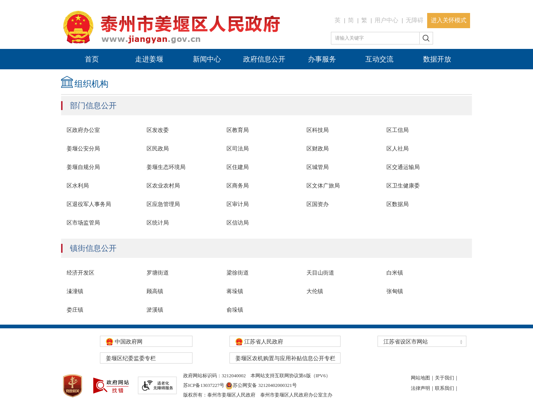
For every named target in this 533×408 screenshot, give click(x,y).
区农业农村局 (163, 186)
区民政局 (158, 149)
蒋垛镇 (235, 291)
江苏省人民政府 (259, 342)
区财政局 (317, 149)
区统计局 (158, 223)
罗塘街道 (158, 273)
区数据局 (397, 204)
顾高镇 (155, 291)
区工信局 (397, 130)
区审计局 (238, 204)
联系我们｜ (447, 388)
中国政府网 (124, 342)
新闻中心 (207, 59)
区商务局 (238, 186)
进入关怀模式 (448, 20)
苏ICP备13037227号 (203, 385)
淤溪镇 (155, 310)
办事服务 (322, 59)
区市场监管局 (83, 223)
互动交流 (379, 59)
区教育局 (238, 130)
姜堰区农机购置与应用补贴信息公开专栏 (285, 358)
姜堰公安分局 (83, 149)
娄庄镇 (75, 310)
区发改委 (158, 130)
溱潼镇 (75, 291)
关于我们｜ (447, 378)
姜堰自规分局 (83, 167)
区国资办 (317, 204)
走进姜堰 (149, 59)
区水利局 (78, 186)
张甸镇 (394, 291)
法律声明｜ (423, 388)
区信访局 (238, 223)
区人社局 (397, 149)
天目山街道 (320, 273)
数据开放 (437, 59)
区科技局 (317, 130)
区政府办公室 (83, 130)
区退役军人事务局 (89, 204)
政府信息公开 (264, 59)
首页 (92, 59)
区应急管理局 (163, 204)
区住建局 (238, 167)
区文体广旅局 (323, 186)
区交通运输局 (403, 167)
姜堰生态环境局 (166, 167)
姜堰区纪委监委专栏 (131, 358)
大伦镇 (314, 291)
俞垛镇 (235, 310)
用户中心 (386, 20)
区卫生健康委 (403, 186)
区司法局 (238, 149)
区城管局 (317, 167)
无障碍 (414, 20)
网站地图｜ (423, 378)
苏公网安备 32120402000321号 (260, 385)
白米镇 (394, 273)
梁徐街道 (238, 273)
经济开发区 (80, 273)
